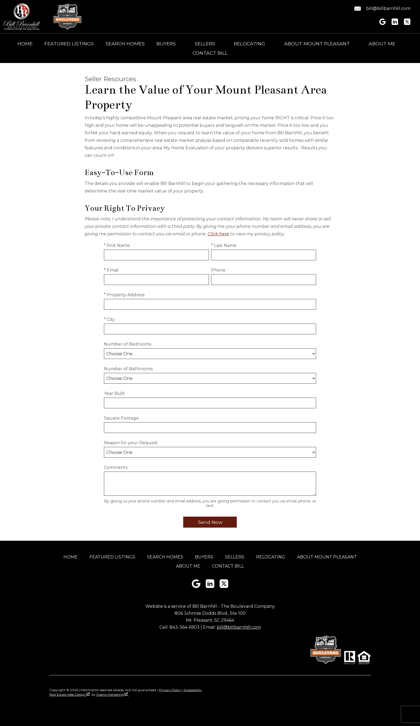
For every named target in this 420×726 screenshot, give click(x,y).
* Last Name (224, 245)
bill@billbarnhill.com (239, 627)
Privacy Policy (170, 690)
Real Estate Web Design (69, 694)
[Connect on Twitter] (407, 23)
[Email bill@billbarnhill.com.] (381, 9)
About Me (188, 566)
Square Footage (121, 418)
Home (25, 43)
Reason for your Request (131, 442)
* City (109, 319)
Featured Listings (69, 43)
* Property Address (124, 294)
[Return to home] (21, 16)
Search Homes (125, 43)
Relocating (270, 557)
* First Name (117, 245)
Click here (218, 233)
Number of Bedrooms (127, 344)
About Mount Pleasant (327, 557)
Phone (218, 270)
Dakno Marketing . (112, 694)
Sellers (234, 557)
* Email (111, 270)
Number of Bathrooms (128, 368)
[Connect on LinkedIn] (395, 23)
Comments (116, 467)
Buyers (204, 557)
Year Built (114, 393)
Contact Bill (210, 53)
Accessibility (192, 690)
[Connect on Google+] (382, 23)
